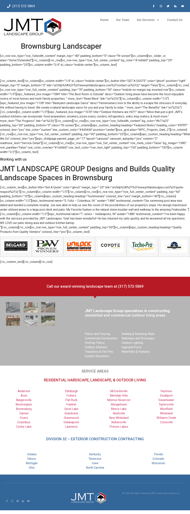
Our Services (148, 20)
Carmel (23, 413)
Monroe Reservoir (118, 400)
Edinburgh (71, 391)
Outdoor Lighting (132, 343)
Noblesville (118, 422)
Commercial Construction (101, 338)
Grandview (71, 413)
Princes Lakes (118, 426)
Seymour (166, 391)
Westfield (166, 409)
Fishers (71, 395)
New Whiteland (119, 418)
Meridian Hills (119, 395)
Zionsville (166, 422)
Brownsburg (24, 409)
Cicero (24, 418)
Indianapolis (71, 422)
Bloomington (24, 404)
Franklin (71, 404)
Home (104, 20)
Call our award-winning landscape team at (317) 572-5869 (95, 286)
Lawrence (71, 426)
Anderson (24, 391)
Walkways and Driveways (138, 338)
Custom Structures (97, 356)
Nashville (119, 413)
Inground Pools (131, 347)
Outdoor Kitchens (96, 347)
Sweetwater (166, 400)
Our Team (122, 20)
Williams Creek (166, 418)
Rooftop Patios (95, 343)
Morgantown (119, 404)
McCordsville (118, 391)
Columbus (23, 422)
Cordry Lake (24, 426)
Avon (24, 395)
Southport (166, 395)
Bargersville (24, 400)
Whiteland (166, 413)
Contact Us (175, 20)
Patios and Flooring (97, 334)
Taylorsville (166, 404)
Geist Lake (71, 409)
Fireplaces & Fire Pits (99, 351)
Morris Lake (119, 409)
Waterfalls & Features (136, 351)
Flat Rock (71, 400)
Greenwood (71, 418)
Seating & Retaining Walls (138, 334)
